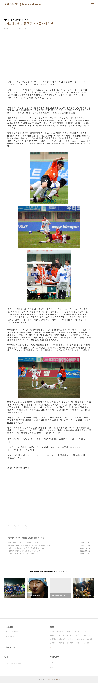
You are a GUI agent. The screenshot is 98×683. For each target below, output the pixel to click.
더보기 (52, 647)
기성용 (85, 631)
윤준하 (53, 643)
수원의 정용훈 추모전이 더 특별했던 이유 (22, 542)
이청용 (79, 635)
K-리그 (87, 635)
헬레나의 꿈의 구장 (14, 538)
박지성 (87, 643)
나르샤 (71, 639)
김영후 (77, 631)
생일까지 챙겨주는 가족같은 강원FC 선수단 (23, 551)
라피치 (53, 635)
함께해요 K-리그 (27, 538)
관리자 (58, 680)
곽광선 (79, 643)
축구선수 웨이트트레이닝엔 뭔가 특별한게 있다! (24, 548)
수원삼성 (81, 639)
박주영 (70, 635)
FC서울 (63, 639)
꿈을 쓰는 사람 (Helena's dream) (22, 4)
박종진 (70, 643)
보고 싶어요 (10, 636)
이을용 (90, 639)
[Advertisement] (49, 477)
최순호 (62, 635)
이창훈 (60, 631)
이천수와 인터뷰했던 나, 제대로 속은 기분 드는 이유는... (27, 545)
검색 (45, 663)
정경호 (69, 631)
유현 (52, 631)
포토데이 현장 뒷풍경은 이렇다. (19, 554)
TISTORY (50, 680)
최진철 (62, 643)
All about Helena (12, 631)
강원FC (54, 639)
